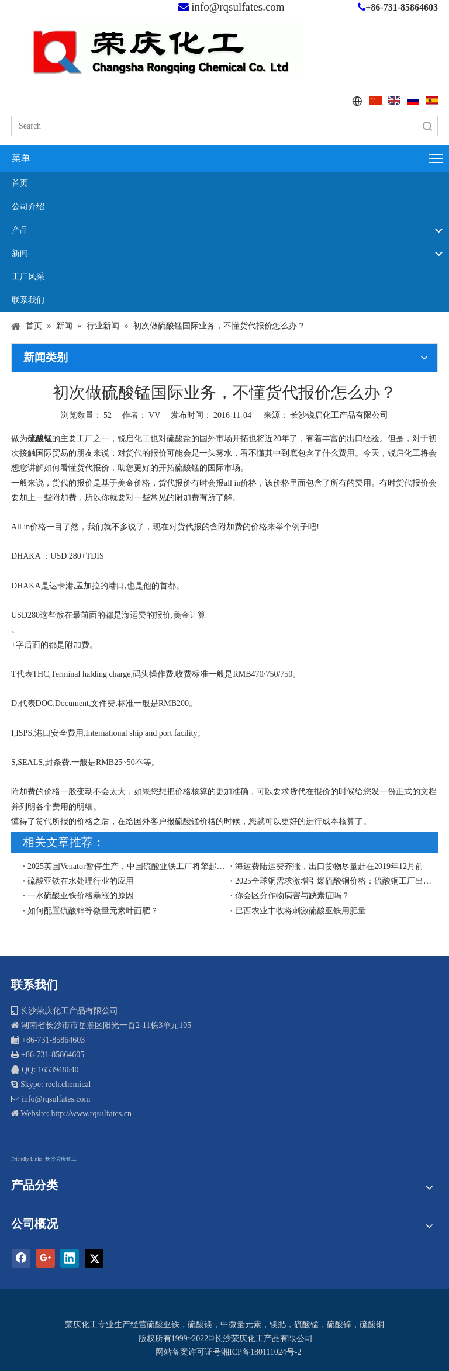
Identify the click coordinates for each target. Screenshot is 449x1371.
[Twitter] (94, 1258)
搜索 (427, 126)
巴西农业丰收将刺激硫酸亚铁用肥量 (300, 910)
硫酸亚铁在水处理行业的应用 (80, 881)
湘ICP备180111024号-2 (261, 1352)
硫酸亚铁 (163, 1324)
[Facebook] (21, 1258)
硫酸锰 (306, 1324)
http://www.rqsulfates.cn (91, 1113)
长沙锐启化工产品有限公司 (339, 415)
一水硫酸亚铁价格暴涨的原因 (80, 895)
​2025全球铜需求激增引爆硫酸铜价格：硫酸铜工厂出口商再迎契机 (334, 881)
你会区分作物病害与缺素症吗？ (292, 895)
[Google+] (45, 1258)
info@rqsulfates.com (237, 7)
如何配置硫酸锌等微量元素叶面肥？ (92, 910)
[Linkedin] (69, 1258)
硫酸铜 (372, 1324)
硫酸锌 (339, 1324)
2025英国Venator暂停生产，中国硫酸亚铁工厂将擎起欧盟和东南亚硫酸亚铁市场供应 (126, 866)
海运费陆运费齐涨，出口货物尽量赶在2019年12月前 (329, 866)
